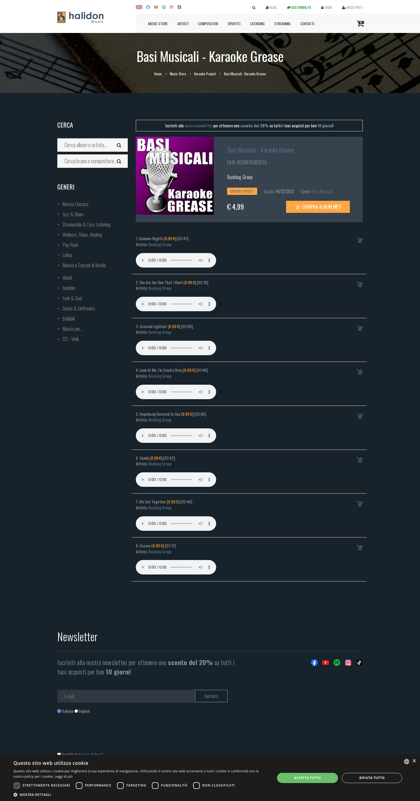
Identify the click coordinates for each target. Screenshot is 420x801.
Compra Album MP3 (318, 206)
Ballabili (68, 318)
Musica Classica (75, 204)
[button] (140, 794)
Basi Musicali (322, 191)
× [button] (414, 761)
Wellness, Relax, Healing (82, 234)
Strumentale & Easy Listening (86, 224)
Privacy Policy (89, 754)
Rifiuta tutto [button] (372, 778)
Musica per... (72, 328)
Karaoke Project (205, 73)
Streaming (282, 23)
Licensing (257, 23)
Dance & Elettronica (78, 308)
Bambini (68, 287)
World (67, 277)
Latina (67, 254)
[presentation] (98, 735)
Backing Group (240, 176)
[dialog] (210, 778)
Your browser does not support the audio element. (176, 260)
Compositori (208, 23)
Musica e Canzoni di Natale (84, 265)
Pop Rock (70, 244)
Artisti (182, 23)
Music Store (158, 23)
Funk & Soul (72, 298)
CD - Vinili (70, 338)
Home (158, 73)
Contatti (307, 23)
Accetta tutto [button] (307, 778)
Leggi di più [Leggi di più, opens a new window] (64, 776)
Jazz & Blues (73, 214)
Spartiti (234, 23)
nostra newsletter (198, 125)
